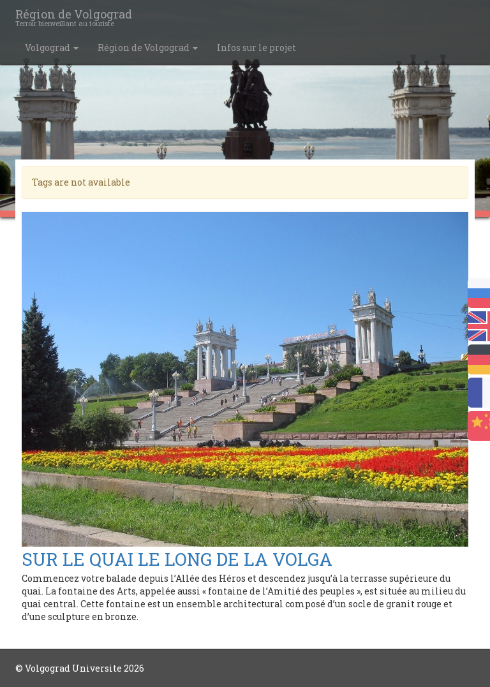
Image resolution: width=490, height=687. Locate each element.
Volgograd (51, 47)
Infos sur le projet (256, 47)
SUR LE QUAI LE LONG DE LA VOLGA (177, 559)
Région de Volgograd (148, 47)
